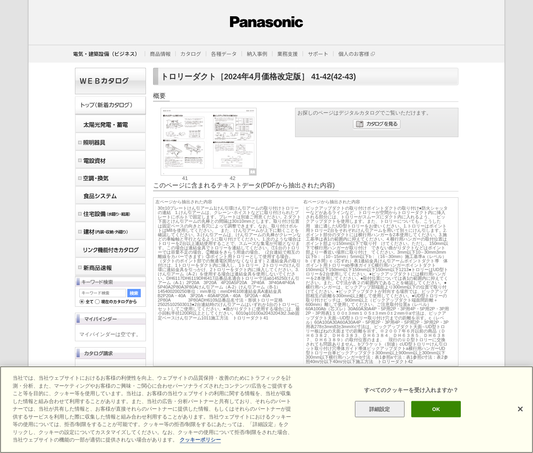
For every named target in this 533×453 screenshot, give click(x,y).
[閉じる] (520, 415)
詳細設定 (379, 416)
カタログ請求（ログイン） (112, 369)
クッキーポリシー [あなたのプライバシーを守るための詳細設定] (200, 446)
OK (436, 416)
